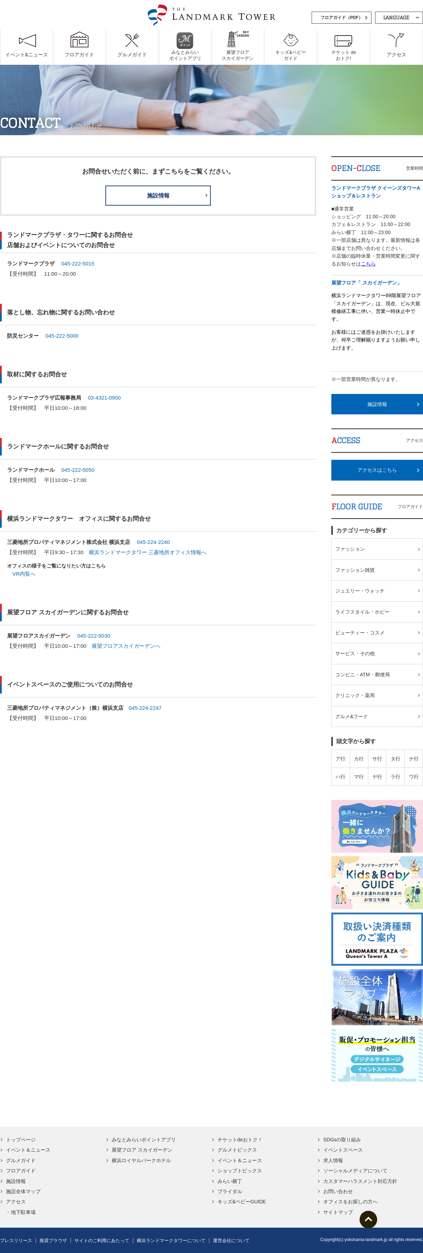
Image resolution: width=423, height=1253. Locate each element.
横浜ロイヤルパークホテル (141, 1160)
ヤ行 (377, 776)
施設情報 (158, 196)
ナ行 (414, 759)
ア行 (340, 759)
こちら (368, 264)
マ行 (359, 776)
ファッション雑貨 (355, 570)
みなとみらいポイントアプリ (144, 1139)
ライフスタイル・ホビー (362, 612)
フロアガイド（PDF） (341, 17)
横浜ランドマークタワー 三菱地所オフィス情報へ (148, 552)
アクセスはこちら (377, 470)
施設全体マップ (23, 1191)
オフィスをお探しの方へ (350, 1201)
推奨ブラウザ (53, 1240)
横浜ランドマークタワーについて (171, 1240)
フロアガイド (21, 1170)
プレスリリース (16, 1240)
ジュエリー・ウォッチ (360, 591)
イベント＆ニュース (28, 1150)
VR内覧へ (24, 574)
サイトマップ (338, 1212)
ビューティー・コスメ (360, 632)
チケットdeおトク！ (240, 1139)
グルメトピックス (237, 1150)
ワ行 (414, 776)
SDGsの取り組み (342, 1139)
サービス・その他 (355, 653)
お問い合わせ (338, 1191)
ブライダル (229, 1191)
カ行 (359, 759)
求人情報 (333, 1160)
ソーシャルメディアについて (355, 1170)
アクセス (16, 1201)
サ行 (377, 759)
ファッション (350, 549)
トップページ (21, 1139)
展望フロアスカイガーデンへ (126, 646)
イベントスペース (343, 1150)
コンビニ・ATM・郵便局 (362, 674)
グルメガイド (21, 1160)
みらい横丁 (229, 1181)
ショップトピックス (239, 1170)
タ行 (395, 759)
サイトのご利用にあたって (101, 1240)
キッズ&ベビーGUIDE (241, 1201)
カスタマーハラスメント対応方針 (360, 1181)
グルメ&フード (351, 716)
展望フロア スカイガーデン (142, 1150)
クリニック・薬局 (355, 695)
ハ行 (340, 776)
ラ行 (395, 776)
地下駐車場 (23, 1212)
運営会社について (231, 1240)
